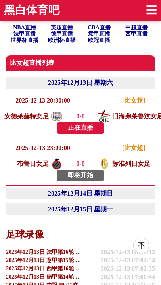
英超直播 (62, 27)
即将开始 (80, 175)
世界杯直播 (24, 40)
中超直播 (136, 27)
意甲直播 (99, 34)
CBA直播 (99, 27)
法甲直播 (24, 34)
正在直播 (80, 127)
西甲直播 (136, 34)
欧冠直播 (99, 40)
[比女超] (134, 100)
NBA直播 (24, 27)
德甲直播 (62, 34)
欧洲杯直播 (62, 40)
